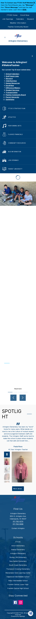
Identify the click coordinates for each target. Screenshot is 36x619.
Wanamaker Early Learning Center (18, 573)
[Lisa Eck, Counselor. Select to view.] (7, 476)
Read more (18, 389)
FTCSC (18, 542)
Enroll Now (24, 15)
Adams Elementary (18, 550)
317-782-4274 (18, 521)
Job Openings (7, 19)
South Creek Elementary (18, 565)
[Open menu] (5, 37)
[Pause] (7, 454)
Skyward (30, 19)
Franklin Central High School (18, 588)
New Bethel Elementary (18, 561)
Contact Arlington (18, 528)
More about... (18, 489)
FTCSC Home (12, 15)
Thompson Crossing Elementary (18, 569)
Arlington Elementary (18, 553)
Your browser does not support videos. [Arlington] (18, 52)
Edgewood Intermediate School (18, 577)
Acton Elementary (18, 546)
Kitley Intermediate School (18, 581)
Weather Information (18, 23)
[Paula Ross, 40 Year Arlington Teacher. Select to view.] (7, 461)
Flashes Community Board (18, 27)
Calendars (20, 19)
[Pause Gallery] (32, 56)
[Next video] (23, 398)
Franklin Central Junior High (18, 584)
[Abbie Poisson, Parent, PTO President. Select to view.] (7, 469)
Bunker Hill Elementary (18, 557)
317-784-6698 (18, 524)
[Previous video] (13, 398)
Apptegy (22, 616)
